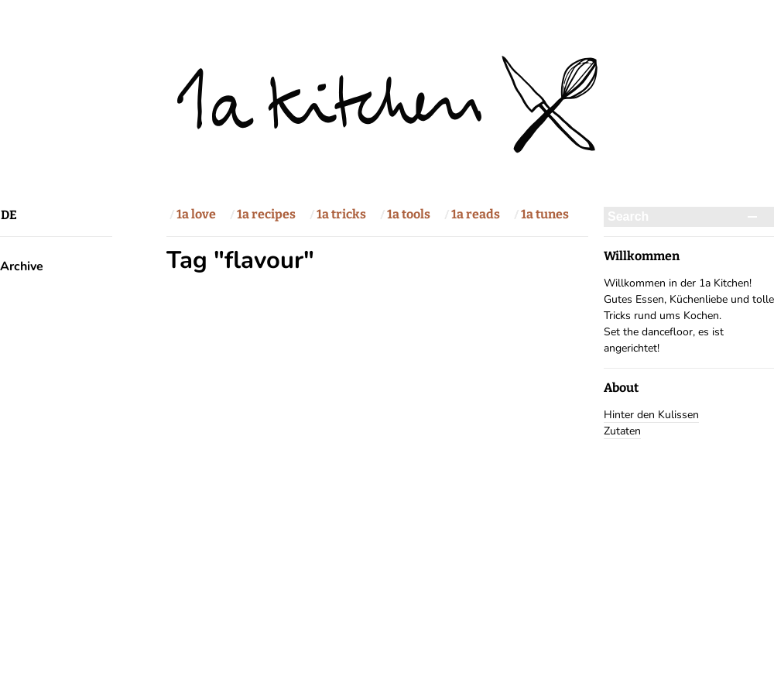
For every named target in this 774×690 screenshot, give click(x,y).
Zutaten (622, 431)
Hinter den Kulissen (651, 414)
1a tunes (545, 214)
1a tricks (341, 214)
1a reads (475, 214)
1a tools (408, 214)
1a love (196, 214)
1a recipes (266, 214)
